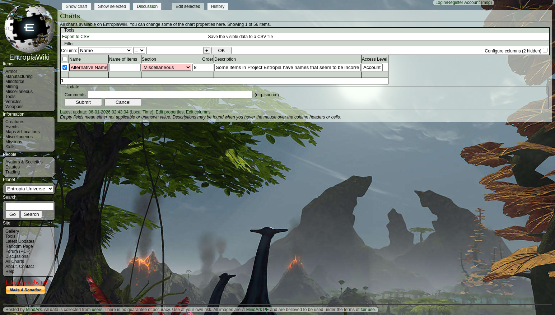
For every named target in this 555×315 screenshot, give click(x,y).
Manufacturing (19, 76)
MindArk (34, 309)
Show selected (112, 6)
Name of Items (123, 59)
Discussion (147, 6)
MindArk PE (257, 309)
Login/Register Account (457, 2)
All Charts (14, 261)
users (97, 309)
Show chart (76, 6)
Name (75, 59)
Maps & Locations (22, 131)
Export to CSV (75, 36)
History (217, 6)
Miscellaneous (19, 91)
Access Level (374, 59)
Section (149, 59)
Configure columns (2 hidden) (513, 51)
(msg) (486, 2)
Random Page (19, 246)
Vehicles (13, 101)
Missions (13, 141)
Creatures (14, 121)
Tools (10, 96)
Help (9, 271)
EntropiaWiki (29, 54)
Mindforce (14, 81)
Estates (12, 167)
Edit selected (188, 6)
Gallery (12, 231)
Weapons (14, 106)
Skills (10, 146)
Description (225, 59)
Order (207, 59)
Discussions (16, 256)
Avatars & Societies (24, 162)
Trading (12, 172)
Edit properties (169, 112)
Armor (11, 71)
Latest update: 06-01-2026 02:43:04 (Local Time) (106, 112)
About (11, 266)
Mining (11, 86)
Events (12, 126)
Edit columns (198, 112)
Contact (26, 266)
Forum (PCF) (18, 251)
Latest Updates (19, 241)
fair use (368, 309)
